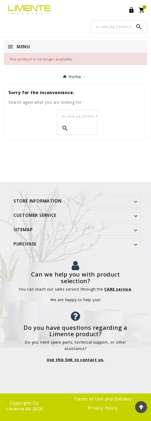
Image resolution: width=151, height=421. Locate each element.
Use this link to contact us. (75, 359)
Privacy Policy (103, 408)
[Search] (111, 27)
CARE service (117, 289)
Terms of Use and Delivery (103, 399)
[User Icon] (131, 10)
